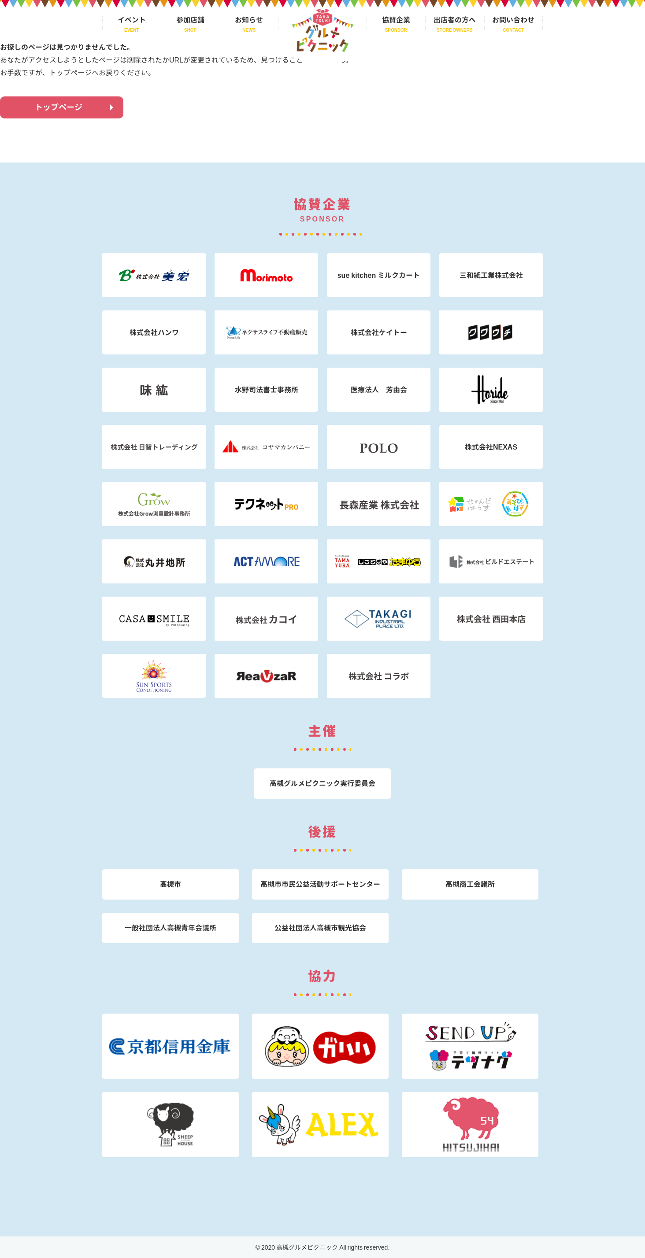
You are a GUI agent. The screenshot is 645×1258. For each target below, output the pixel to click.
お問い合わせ (513, 20)
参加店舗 (190, 20)
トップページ (58, 107)
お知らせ (249, 20)
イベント (132, 20)
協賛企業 (396, 20)
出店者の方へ (455, 20)
